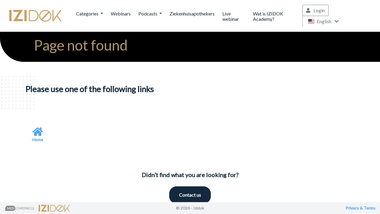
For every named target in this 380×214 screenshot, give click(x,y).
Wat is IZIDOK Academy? (268, 16)
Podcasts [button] (148, 13)
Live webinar (230, 16)
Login (315, 10)
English (323, 21)
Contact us (190, 195)
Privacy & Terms (361, 207)
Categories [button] (87, 13)
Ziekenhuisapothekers (192, 13)
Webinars (121, 13)
